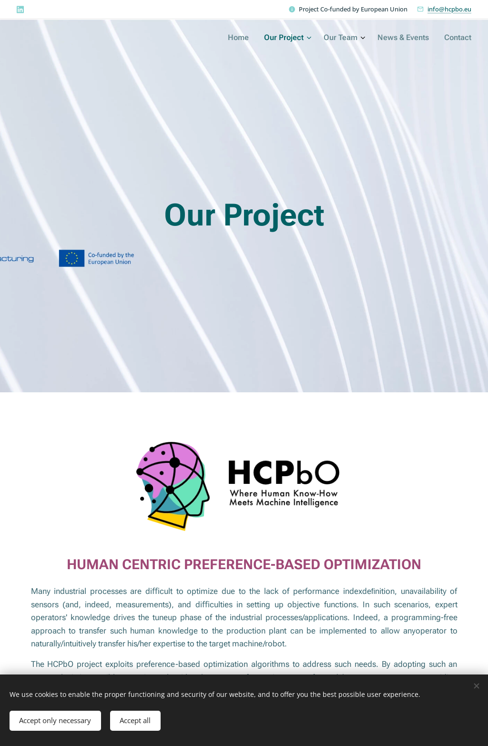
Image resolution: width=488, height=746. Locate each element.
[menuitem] (403, 39)
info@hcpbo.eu (449, 9)
